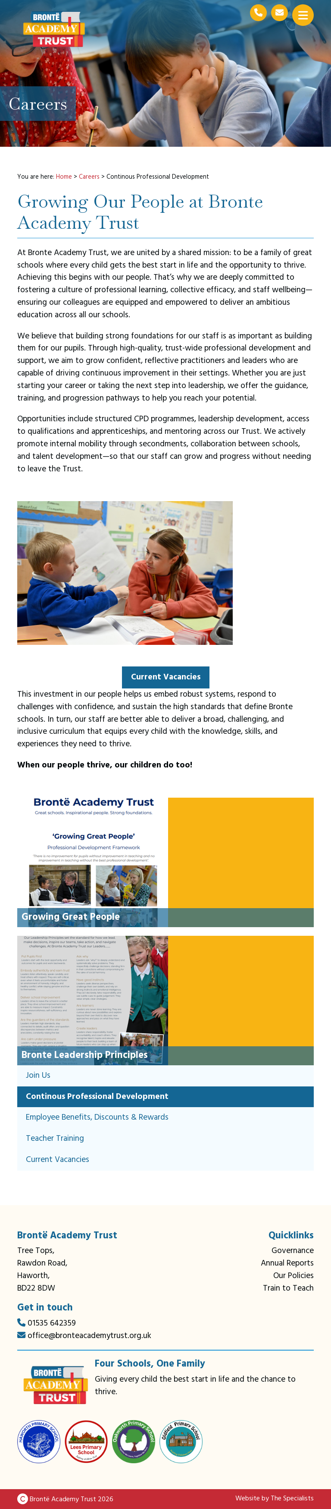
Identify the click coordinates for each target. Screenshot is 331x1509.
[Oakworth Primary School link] (133, 1441)
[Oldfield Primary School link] (181, 1441)
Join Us (38, 1075)
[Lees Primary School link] (86, 1441)
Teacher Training (55, 1138)
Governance (293, 1250)
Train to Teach (288, 1288)
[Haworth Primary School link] (38, 1441)
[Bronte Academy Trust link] (56, 1385)
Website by (274, 1498)
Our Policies (293, 1275)
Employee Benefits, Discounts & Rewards (97, 1117)
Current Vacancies (57, 1159)
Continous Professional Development (97, 1096)
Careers (89, 177)
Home (64, 177)
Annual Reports (287, 1263)
